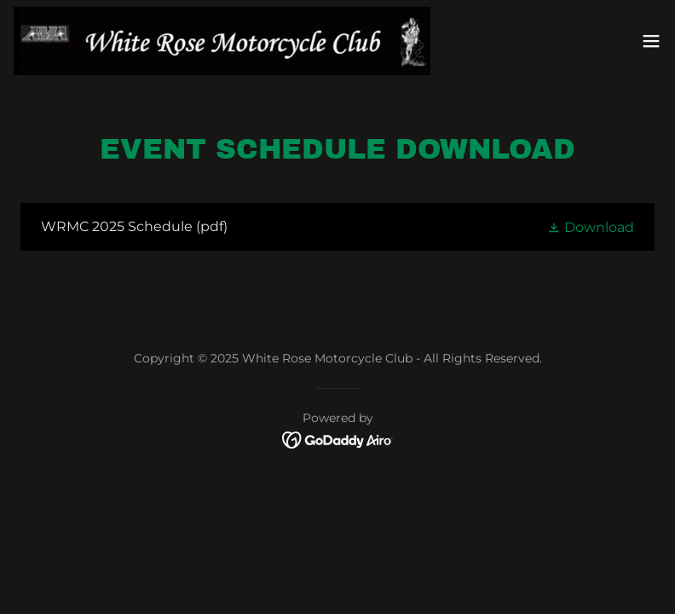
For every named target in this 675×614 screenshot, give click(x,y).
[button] (651, 41)
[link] (222, 41)
